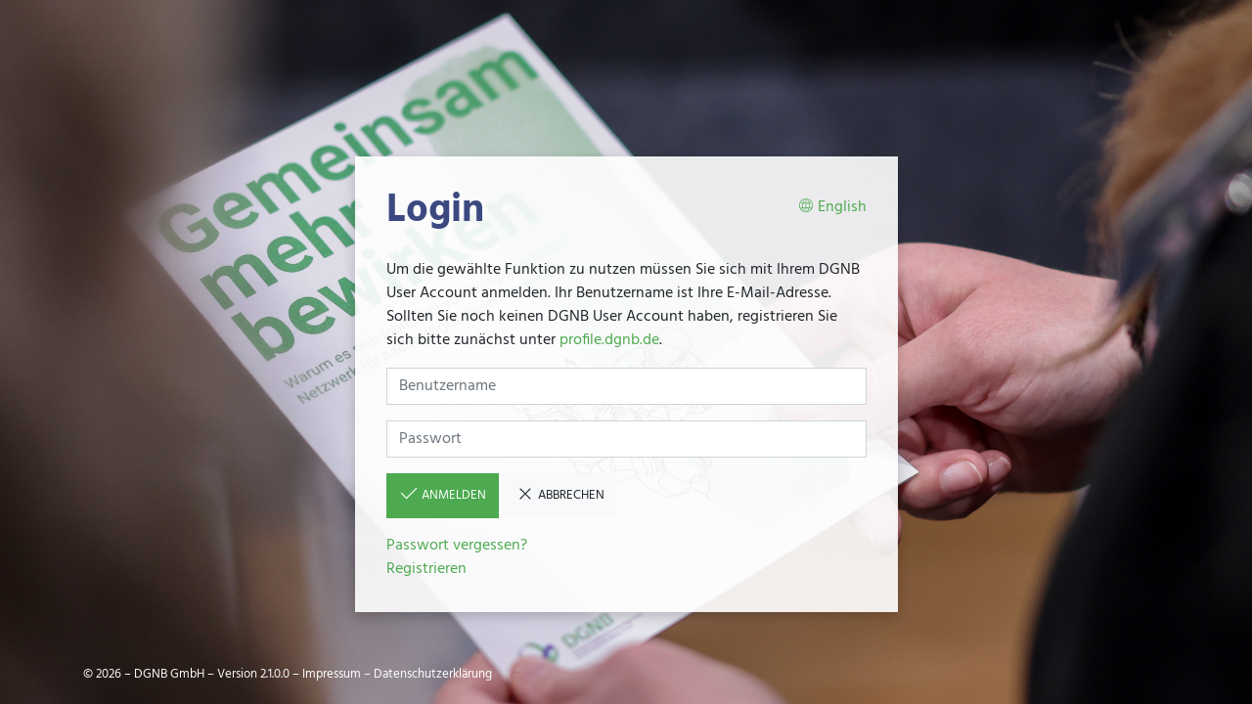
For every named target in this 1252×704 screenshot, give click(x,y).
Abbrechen (559, 495)
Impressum (331, 674)
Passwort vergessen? (456, 545)
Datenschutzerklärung (433, 674)
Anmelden (442, 495)
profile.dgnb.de (609, 340)
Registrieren (426, 569)
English (832, 208)
